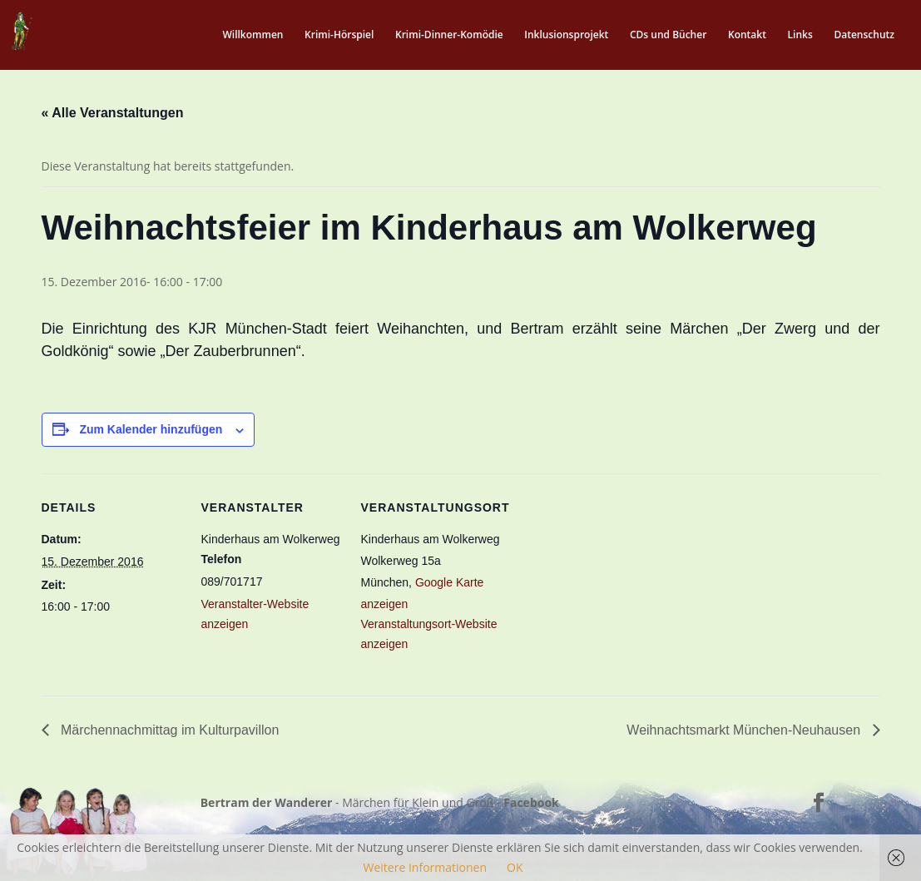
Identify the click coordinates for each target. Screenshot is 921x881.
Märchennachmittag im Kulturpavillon (168, 730)
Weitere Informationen (425, 867)
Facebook (531, 802)
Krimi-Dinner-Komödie (449, 35)
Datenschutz (864, 35)
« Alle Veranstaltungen (113, 113)
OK (514, 867)
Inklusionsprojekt (566, 35)
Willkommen (252, 35)
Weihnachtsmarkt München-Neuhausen (745, 730)
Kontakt (747, 35)
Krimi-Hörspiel (339, 35)
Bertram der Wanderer (267, 802)
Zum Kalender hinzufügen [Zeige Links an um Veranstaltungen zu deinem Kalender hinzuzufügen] (150, 429)
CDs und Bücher (668, 35)
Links (800, 35)
